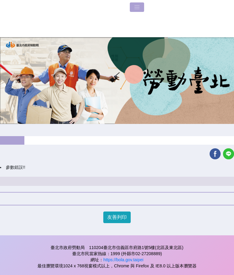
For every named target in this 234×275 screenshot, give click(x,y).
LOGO (62, 19)
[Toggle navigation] (137, 7)
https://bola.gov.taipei (123, 259)
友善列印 (117, 217)
